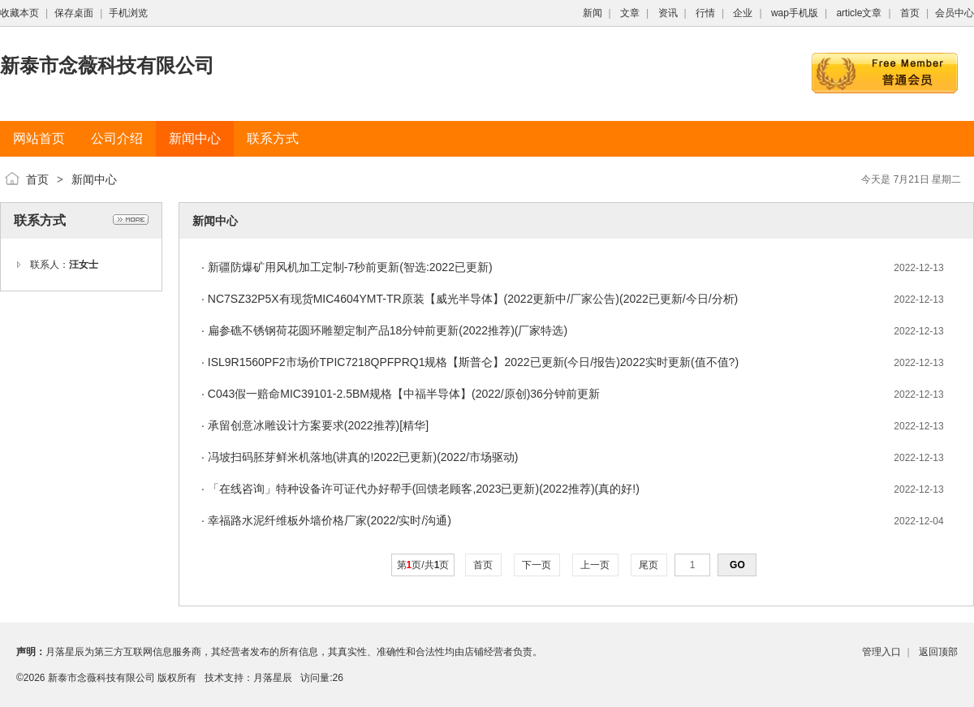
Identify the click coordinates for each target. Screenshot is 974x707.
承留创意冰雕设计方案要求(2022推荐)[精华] (318, 425)
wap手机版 (794, 13)
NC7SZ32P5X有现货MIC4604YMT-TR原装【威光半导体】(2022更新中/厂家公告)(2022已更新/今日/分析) (473, 298)
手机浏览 (128, 13)
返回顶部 (938, 651)
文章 (630, 13)
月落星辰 (272, 677)
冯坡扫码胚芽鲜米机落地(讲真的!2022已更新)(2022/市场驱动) (363, 456)
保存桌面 (73, 13)
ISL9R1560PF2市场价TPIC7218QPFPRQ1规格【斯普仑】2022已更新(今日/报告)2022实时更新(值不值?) (473, 362)
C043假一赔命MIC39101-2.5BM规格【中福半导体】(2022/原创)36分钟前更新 (404, 393)
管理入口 (881, 651)
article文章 (858, 13)
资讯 (668, 13)
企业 (742, 13)
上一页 (595, 565)
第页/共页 (423, 565)
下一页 (536, 565)
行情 (705, 13)
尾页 (649, 565)
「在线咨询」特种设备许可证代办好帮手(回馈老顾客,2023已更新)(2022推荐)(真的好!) (424, 488)
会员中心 (954, 13)
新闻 (592, 13)
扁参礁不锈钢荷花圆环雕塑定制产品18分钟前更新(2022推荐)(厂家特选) (387, 330)
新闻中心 (94, 179)
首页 (910, 13)
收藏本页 (19, 13)
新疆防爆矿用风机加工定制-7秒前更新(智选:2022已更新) (350, 267)
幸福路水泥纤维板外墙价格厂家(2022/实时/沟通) (329, 520)
